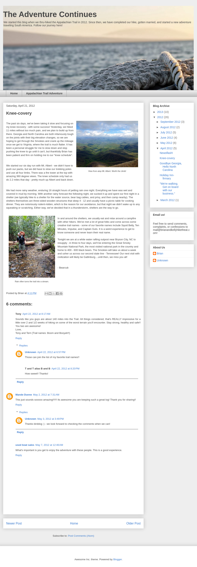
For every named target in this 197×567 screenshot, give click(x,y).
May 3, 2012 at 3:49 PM (50, 418)
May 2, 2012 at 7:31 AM (46, 394)
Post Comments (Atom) (81, 535)
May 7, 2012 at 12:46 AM (49, 444)
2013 (160, 111)
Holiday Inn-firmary (167, 177)
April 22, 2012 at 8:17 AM (36, 313)
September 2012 (170, 121)
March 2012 (167, 200)
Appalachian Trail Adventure (44, 93)
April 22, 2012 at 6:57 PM (51, 352)
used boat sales (24, 444)
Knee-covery (167, 158)
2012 (160, 117)
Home (14, 93)
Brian (160, 253)
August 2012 (168, 127)
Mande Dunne (23, 394)
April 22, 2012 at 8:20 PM (65, 368)
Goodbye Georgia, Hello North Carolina (171, 166)
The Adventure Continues (50, 14)
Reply (18, 338)
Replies (23, 345)
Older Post (133, 523)
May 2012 (166, 142)
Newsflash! (166, 152)
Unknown (30, 352)
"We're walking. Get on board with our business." (169, 188)
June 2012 (167, 137)
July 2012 (166, 132)
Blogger (117, 559)
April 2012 (166, 148)
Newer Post (14, 523)
